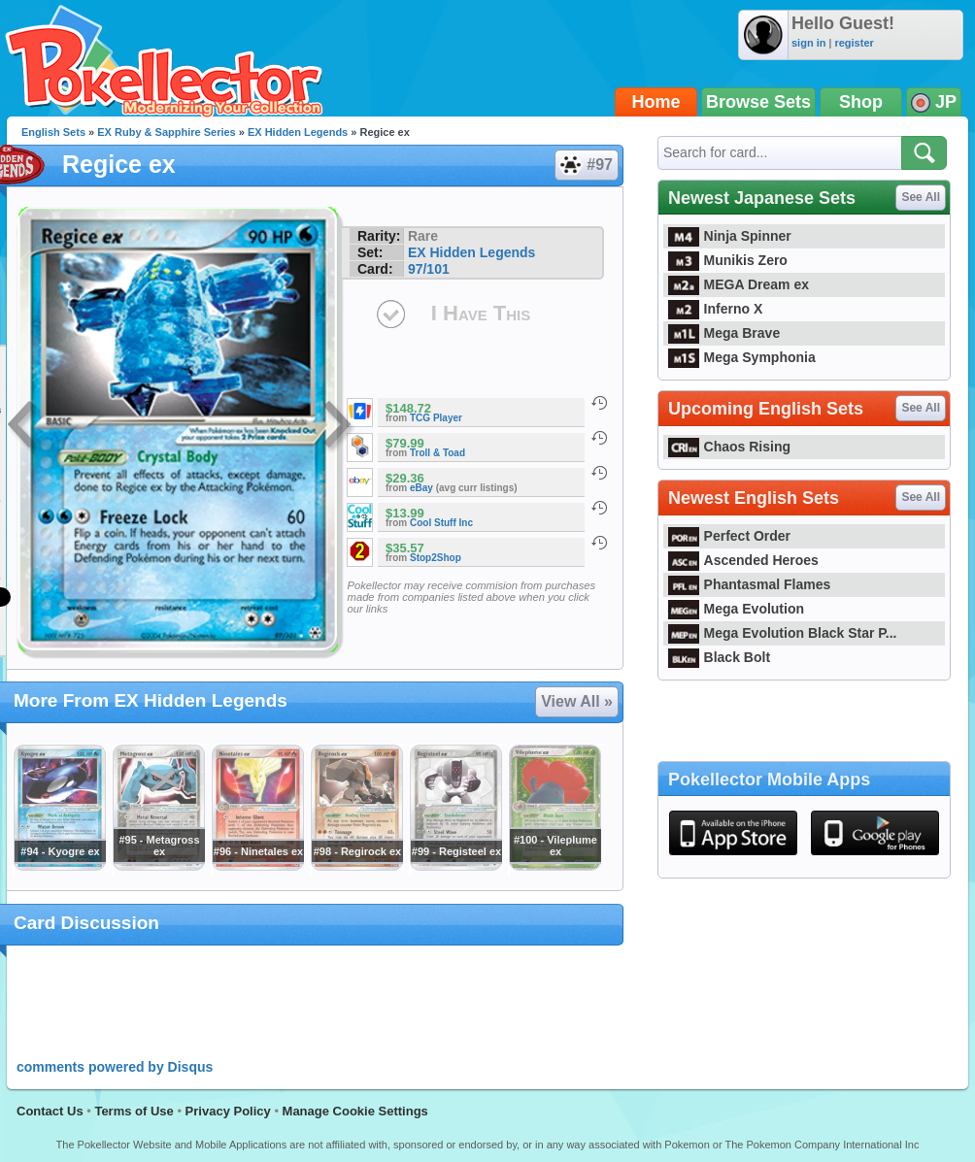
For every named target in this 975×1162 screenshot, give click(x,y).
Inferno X (715, 308)
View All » (577, 701)
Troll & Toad (437, 453)
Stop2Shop (435, 557)
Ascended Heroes (743, 560)
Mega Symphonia (742, 357)
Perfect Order (729, 536)
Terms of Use (133, 1111)
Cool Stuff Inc (441, 522)
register (853, 43)
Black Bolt (719, 657)
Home (656, 102)
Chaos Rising (729, 446)
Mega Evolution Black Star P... (782, 633)
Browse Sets (758, 102)
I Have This (480, 313)
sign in (808, 43)
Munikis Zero (728, 260)
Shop (861, 102)
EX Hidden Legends (298, 132)
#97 (585, 165)
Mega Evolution (736, 608)
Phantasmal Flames (749, 584)
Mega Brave (724, 333)
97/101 (429, 269)
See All (920, 197)
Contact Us (50, 1111)
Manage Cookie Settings (355, 1111)
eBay (421, 487)
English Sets (53, 132)
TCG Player (436, 418)
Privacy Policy (228, 1111)
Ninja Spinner (729, 236)
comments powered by (115, 1067)
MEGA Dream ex (738, 284)
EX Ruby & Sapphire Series (166, 132)
